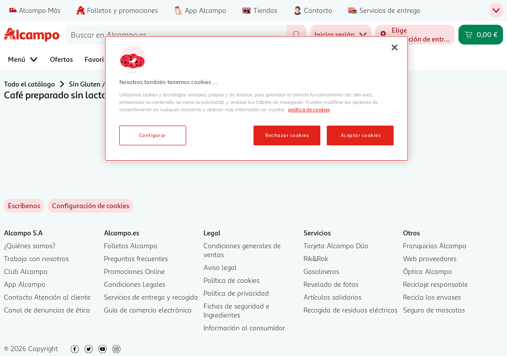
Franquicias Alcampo (434, 245)
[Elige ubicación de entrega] (415, 34)
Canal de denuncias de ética (47, 310)
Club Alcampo (26, 271)
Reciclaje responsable (435, 284)
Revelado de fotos (331, 284)
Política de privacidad (236, 293)
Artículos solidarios (332, 297)
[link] (90, 206)
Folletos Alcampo (130, 245)
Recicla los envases (432, 297)
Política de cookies (231, 280)
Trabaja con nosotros (36, 258)
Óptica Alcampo (427, 271)
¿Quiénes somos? (29, 245)
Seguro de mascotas (434, 310)
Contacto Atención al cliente (47, 297)
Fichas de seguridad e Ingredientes (236, 310)
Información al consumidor (244, 327)
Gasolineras (321, 271)
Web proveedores (429, 258)
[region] (256, 98)
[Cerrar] (395, 47)
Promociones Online (134, 271)
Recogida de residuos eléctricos (351, 310)
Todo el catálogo (29, 84)
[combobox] (176, 34)
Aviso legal (220, 267)
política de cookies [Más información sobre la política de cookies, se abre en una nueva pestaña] (309, 109)
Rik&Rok (316, 258)
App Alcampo (25, 284)
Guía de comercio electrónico (148, 310)
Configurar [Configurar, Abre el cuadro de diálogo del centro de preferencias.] (152, 135)
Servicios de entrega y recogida (151, 297)
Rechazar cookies (286, 135)
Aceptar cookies (360, 135)
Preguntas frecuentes (136, 258)
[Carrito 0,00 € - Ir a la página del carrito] (480, 34)
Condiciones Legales (134, 284)
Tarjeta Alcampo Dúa (336, 245)
